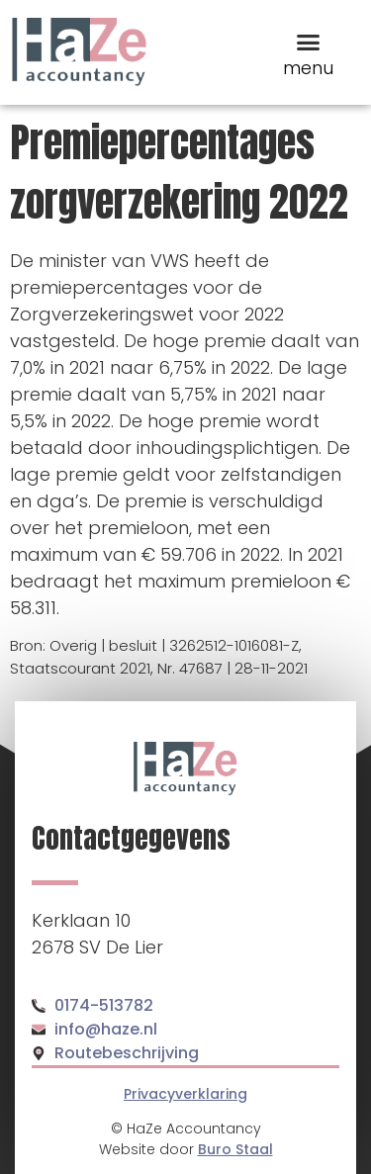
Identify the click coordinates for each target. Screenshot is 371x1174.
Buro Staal (235, 1149)
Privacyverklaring (185, 1094)
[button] (308, 42)
